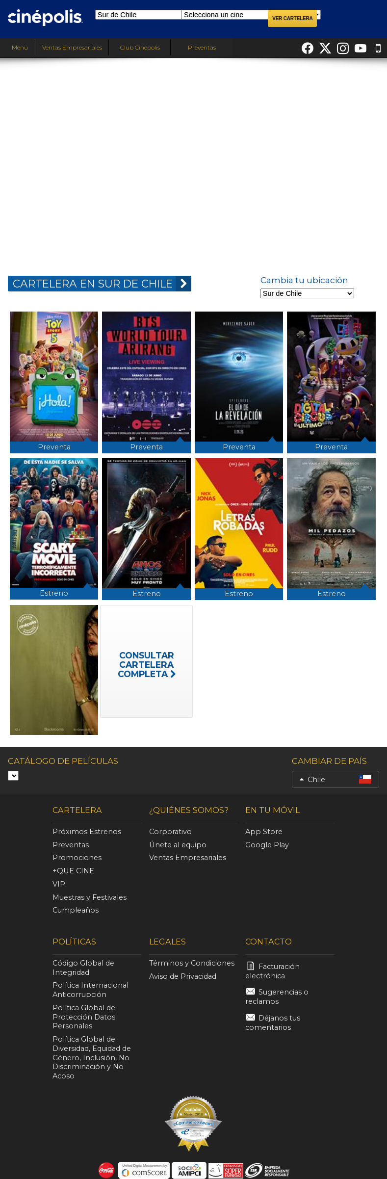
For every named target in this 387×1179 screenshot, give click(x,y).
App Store (264, 831)
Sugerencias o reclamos (277, 997)
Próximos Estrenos (86, 831)
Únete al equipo (177, 844)
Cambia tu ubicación (304, 280)
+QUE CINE (73, 870)
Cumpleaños (75, 910)
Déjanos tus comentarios (272, 1023)
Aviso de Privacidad (182, 976)
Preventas (202, 47)
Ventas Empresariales (72, 47)
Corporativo (170, 831)
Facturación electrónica (272, 971)
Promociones (77, 857)
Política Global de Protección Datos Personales (83, 1017)
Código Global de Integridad (83, 968)
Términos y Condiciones (191, 963)
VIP (58, 884)
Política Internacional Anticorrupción (90, 990)
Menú (17, 47)
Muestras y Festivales (89, 897)
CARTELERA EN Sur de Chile (102, 283)
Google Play (267, 844)
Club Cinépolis (140, 47)
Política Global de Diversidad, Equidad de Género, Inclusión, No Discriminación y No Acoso (91, 1057)
